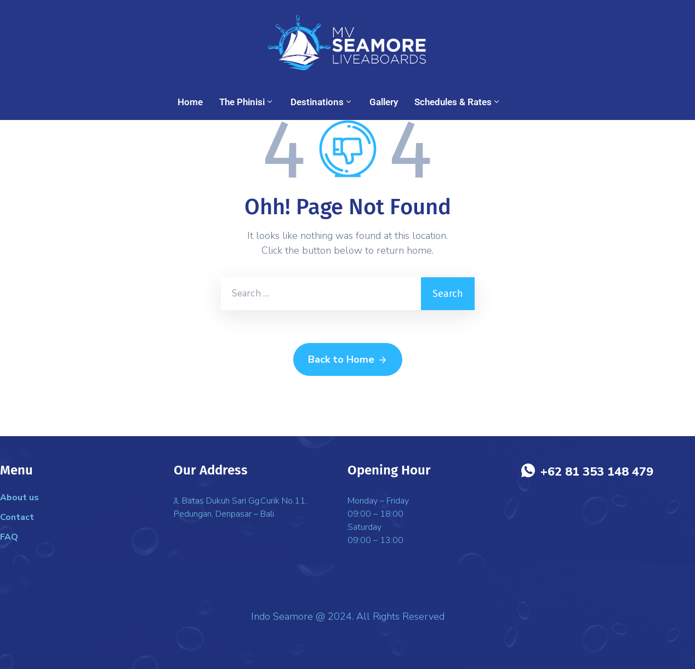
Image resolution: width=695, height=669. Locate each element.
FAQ (9, 537)
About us (19, 497)
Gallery (383, 101)
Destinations (321, 101)
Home (190, 101)
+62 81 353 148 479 (596, 472)
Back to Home (348, 360)
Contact (17, 517)
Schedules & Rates (457, 101)
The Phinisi (246, 101)
